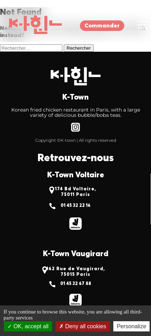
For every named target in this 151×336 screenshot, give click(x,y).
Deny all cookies (82, 326)
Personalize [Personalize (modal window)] (131, 326)
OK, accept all (28, 326)
